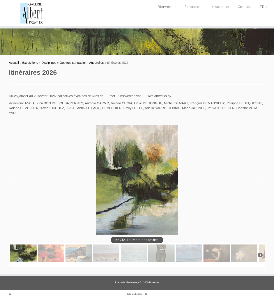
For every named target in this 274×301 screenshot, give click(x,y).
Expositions (193, 7)
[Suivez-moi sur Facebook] (11, 294)
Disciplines (48, 62)
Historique (220, 7)
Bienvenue (166, 7)
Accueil (14, 62)
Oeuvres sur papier (73, 62)
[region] (137, 196)
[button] (15, 179)
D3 (146, 294)
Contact (244, 7)
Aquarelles (96, 62)
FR (263, 7)
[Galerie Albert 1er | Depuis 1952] (31, 13)
